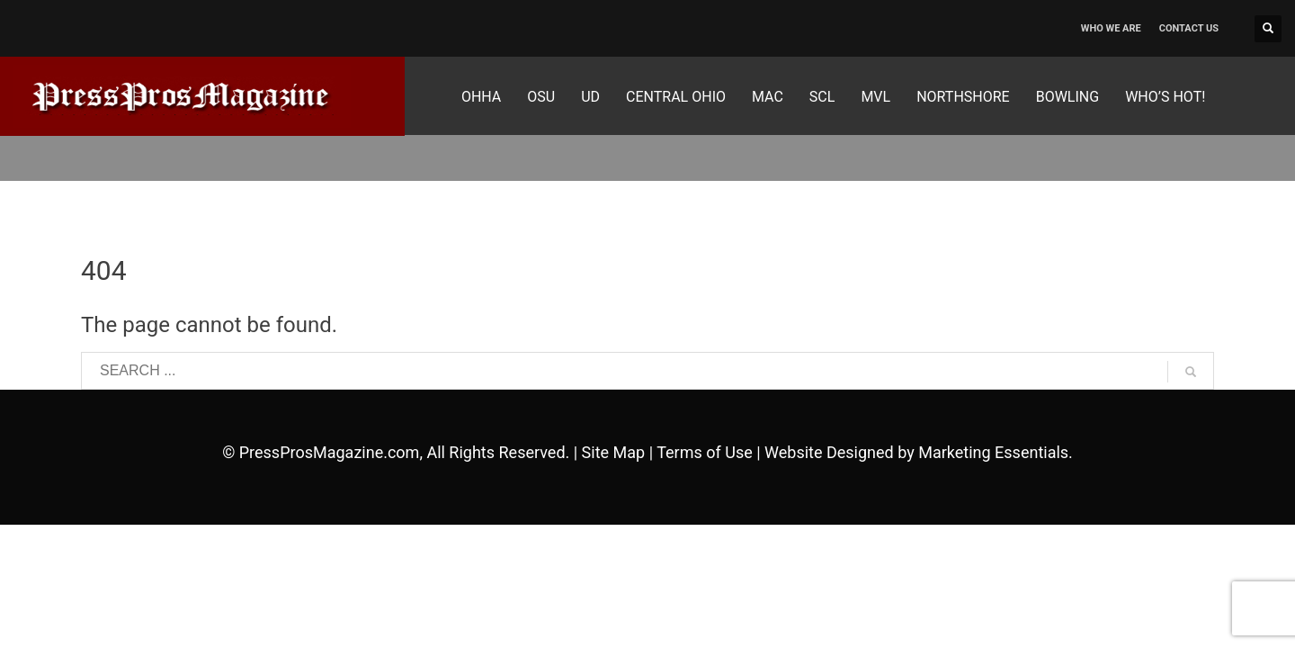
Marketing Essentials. (995, 452)
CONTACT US (1189, 28)
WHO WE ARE (1111, 28)
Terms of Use (704, 452)
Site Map (614, 452)
